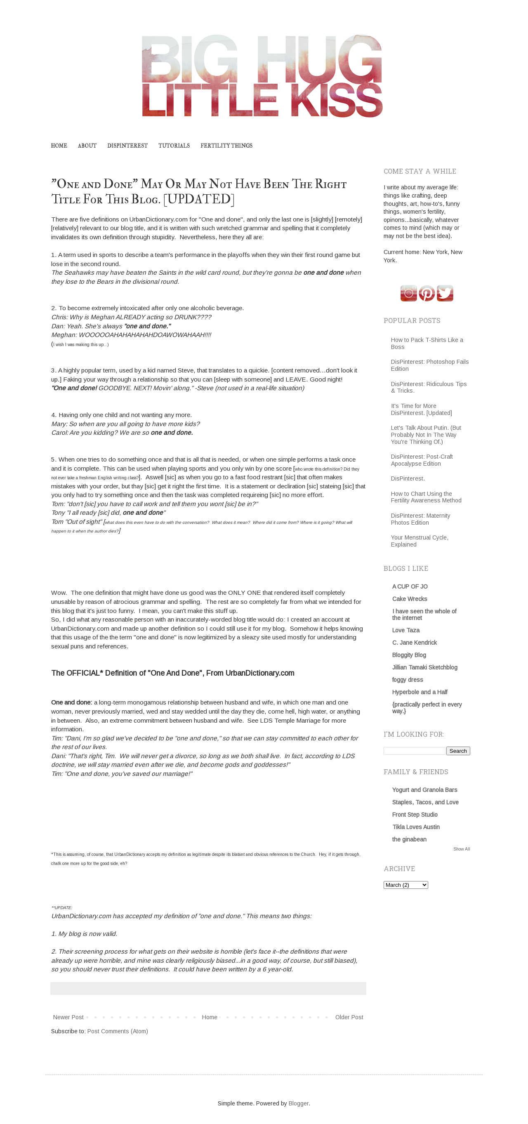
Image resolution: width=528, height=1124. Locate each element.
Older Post (349, 1017)
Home (209, 1017)
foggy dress (407, 679)
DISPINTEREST (127, 146)
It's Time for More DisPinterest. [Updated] (421, 409)
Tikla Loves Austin (416, 827)
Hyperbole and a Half (419, 692)
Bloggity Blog (409, 655)
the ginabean (409, 839)
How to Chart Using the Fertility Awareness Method (426, 497)
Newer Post (68, 1017)
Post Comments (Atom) (117, 1031)
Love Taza (406, 630)
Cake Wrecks (409, 599)
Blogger (299, 1103)
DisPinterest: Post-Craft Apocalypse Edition (422, 460)
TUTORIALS (174, 146)
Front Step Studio (415, 814)
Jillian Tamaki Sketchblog (424, 667)
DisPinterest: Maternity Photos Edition (420, 519)
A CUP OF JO (410, 586)
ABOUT (87, 146)
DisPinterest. (408, 478)
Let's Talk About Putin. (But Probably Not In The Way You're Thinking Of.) (426, 434)
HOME (59, 146)
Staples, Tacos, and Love (425, 802)
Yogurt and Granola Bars (424, 790)
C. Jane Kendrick (414, 642)
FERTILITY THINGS (226, 146)
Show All (461, 848)
